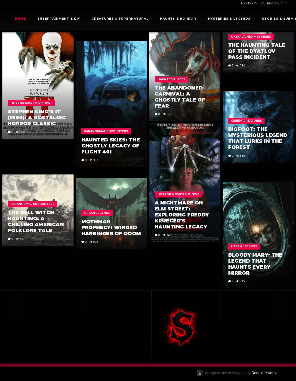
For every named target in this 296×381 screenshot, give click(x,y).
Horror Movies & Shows (31, 103)
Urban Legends (97, 213)
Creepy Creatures (246, 120)
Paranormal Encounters (106, 131)
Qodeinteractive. (266, 373)
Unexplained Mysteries (251, 36)
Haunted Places (171, 79)
